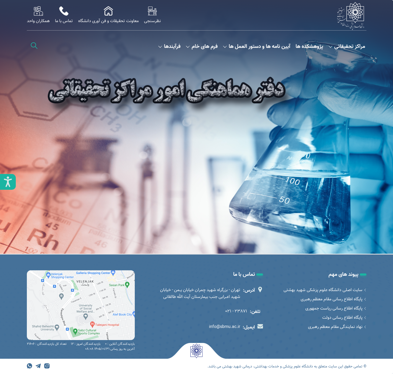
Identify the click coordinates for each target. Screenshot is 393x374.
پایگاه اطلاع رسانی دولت (344, 317)
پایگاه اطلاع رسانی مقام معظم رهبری (333, 299)
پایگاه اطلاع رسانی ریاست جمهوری (335, 308)
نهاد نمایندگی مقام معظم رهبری (337, 326)
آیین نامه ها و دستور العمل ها (256, 46)
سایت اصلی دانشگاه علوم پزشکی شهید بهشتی (324, 290)
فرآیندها (169, 46)
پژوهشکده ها (309, 46)
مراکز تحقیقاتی (347, 46)
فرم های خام (202, 46)
